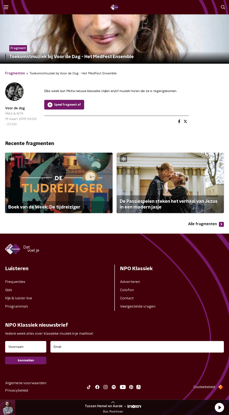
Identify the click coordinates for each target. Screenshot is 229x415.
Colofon (127, 290)
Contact (127, 298)
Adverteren (130, 282)
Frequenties (15, 282)
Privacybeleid (16, 390)
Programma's (16, 306)
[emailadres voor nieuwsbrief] (137, 347)
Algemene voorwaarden (25, 383)
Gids (8, 290)
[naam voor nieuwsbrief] (25, 347)
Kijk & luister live (18, 298)
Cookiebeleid (204, 387)
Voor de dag (15, 108)
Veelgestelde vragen (137, 306)
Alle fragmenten (206, 224)
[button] (219, 407)
